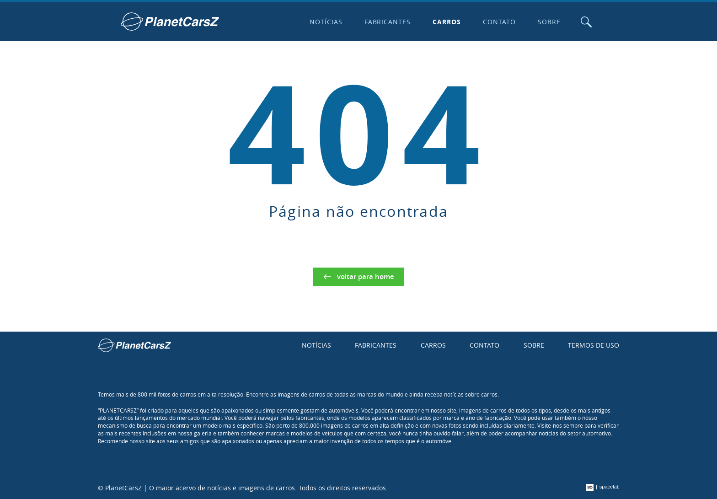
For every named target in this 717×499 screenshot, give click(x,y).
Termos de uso (593, 345)
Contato (499, 21)
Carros (447, 21)
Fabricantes (387, 21)
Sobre (549, 21)
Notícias (326, 21)
